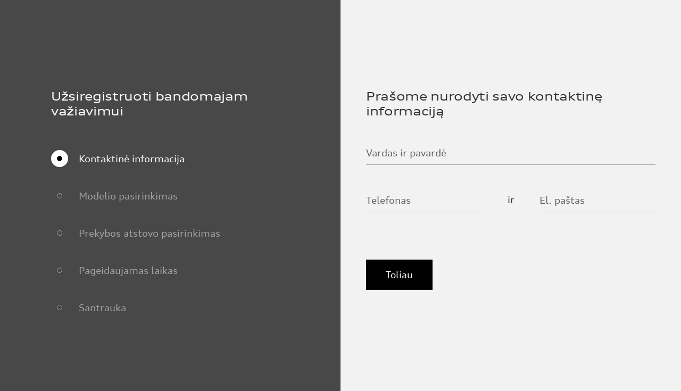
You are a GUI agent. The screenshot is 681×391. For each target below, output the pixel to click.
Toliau (399, 274)
